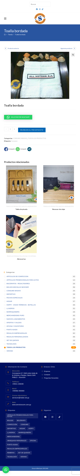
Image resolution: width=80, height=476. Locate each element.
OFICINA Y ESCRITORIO (29, 256)
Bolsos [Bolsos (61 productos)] (10, 420)
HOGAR (9, 301)
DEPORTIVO (11, 294)
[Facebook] (45, 417)
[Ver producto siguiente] (74, 48)
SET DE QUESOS (13, 340)
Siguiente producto (66, 48)
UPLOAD (45, 468)
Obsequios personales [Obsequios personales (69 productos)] (16, 440)
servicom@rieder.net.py (20, 398)
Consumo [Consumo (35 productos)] (24, 424)
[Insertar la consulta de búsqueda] (40, 4)
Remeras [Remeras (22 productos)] (10, 453)
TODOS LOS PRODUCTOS (37, 138)
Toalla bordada (20, 34)
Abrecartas (21, 259)
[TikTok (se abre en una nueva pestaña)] (42, 9)
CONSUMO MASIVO (20, 138)
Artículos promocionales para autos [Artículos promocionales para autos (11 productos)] (20, 415)
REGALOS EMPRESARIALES (17, 333)
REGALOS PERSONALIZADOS (17, 337)
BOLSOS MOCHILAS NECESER (18, 287)
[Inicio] (5, 34)
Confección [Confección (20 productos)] (12, 424)
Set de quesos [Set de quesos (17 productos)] (24, 453)
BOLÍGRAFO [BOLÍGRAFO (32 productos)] (21, 420)
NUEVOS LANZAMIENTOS (29, 206)
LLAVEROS (10, 308)
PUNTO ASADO (12, 329)
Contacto (47, 375)
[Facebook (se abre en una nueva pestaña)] (37, 9)
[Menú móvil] (5, 18)
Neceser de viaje (58, 209)
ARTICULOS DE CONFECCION (17, 276)
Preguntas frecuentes (51, 378)
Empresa (47, 371)
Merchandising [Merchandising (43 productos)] (13, 436)
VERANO (10, 351)
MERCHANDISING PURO (15, 315)
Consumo (14, 141)
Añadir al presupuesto (31, 130)
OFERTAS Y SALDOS (14, 322)
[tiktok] (59, 417)
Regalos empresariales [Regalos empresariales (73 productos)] (17, 449)
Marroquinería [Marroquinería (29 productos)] (25, 432)
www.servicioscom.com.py (21, 405)
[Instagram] (52, 417)
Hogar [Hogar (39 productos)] (22, 428)
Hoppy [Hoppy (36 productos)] (31, 428)
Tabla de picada (21, 209)
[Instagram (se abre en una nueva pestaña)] (39, 9)
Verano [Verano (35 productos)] (24, 457)
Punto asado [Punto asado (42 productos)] (12, 444)
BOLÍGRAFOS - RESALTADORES (18, 283)
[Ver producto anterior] (5, 48)
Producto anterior (13, 48)
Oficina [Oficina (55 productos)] (33, 440)
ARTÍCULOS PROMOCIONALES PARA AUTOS (23, 280)
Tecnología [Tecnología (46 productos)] (12, 457)
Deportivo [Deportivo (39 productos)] (11, 428)
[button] (73, 55)
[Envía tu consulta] (48, 4)
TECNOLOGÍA (11, 344)
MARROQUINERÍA (13, 312)
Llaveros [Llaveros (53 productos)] (11, 432)
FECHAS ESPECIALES (14, 298)
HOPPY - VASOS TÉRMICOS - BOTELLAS (21, 305)
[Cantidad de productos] (10, 129)
